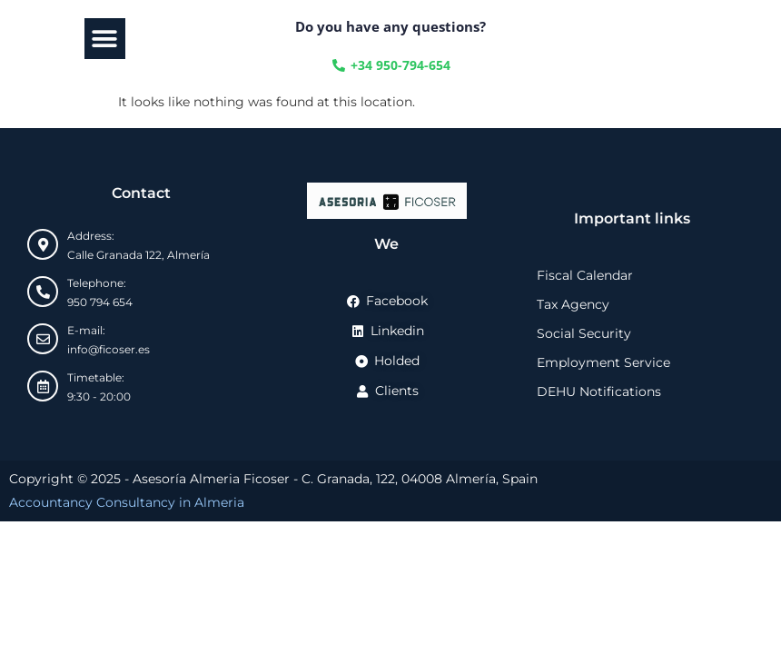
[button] (104, 38)
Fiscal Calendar (585, 275)
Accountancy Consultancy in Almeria (126, 502)
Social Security (584, 333)
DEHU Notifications (599, 391)
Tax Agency (573, 304)
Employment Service (603, 362)
